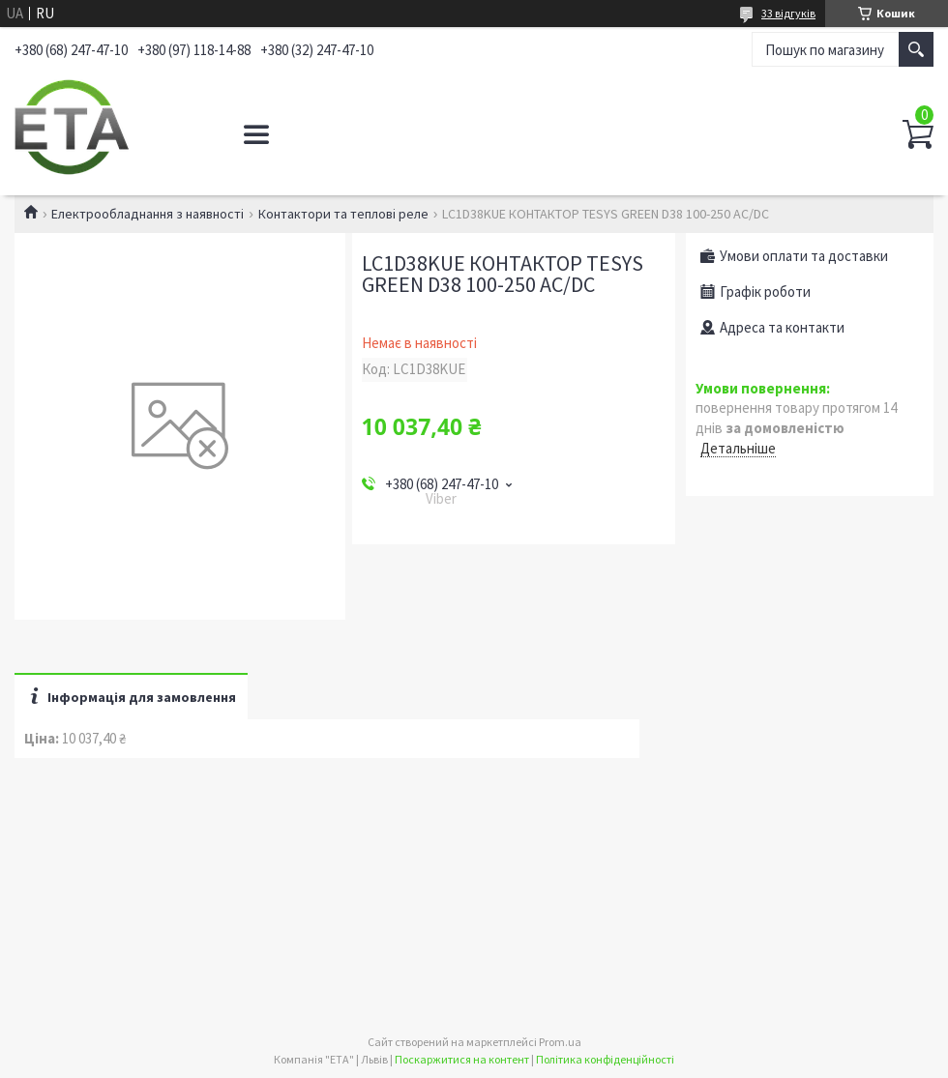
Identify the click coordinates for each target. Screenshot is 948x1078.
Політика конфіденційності (605, 1059)
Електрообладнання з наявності (147, 213)
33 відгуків (788, 13)
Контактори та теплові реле (343, 213)
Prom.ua (560, 1041)
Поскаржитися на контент (462, 1059)
